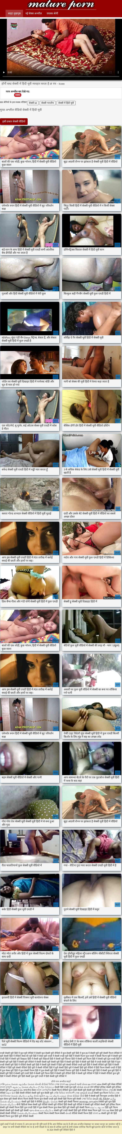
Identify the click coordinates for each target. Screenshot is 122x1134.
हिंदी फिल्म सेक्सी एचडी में (106, 1067)
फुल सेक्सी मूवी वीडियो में (51, 1053)
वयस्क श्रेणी (52, 13)
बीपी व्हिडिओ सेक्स (24, 1104)
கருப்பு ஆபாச (97, 1107)
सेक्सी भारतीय (47, 103)
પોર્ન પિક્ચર (5, 1096)
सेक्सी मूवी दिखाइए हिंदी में (22, 1059)
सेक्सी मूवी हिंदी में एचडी (91, 1062)
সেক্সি (2, 1084)
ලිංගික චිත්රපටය (46, 1087)
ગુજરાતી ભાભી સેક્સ (78, 1084)
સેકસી (68, 1113)
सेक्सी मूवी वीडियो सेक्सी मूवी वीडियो (48, 1104)
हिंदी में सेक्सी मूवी (92, 1096)
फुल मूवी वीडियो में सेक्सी (30, 1053)
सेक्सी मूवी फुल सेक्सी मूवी (42, 1093)
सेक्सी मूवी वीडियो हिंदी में (61, 5)
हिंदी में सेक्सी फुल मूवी (105, 1070)
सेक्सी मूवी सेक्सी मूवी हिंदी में (54, 1062)
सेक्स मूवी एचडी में (46, 1056)
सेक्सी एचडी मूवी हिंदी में (64, 1056)
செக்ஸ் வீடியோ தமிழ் (22, 1096)
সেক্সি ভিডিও (59, 1093)
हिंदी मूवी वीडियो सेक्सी (24, 1116)
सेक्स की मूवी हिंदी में (29, 1056)
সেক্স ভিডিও (87, 1099)
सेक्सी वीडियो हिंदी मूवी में (26, 1067)
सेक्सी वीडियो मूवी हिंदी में (103, 1064)
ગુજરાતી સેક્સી (86, 1093)
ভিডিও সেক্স (54, 1084)
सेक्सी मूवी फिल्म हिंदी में (87, 1059)
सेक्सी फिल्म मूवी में (104, 1056)
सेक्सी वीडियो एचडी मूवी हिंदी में (79, 1064)
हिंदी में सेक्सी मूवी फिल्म (40, 1073)
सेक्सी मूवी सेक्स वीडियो (112, 1084)
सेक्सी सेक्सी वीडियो (8, 1113)
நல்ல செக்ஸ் (11, 1084)
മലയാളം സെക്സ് (88, 1101)
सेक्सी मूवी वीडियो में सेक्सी (30, 1062)
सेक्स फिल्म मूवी (95, 1110)
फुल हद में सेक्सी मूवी (90, 1053)
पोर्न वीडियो (95, 1087)
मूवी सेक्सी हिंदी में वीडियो (10, 1056)
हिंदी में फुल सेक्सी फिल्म (24, 1070)
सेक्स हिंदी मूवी (116, 1110)
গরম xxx (105, 1110)
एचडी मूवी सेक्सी (56, 1099)
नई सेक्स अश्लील (33, 13)
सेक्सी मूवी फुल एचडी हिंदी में (110, 1059)
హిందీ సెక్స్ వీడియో (101, 1099)
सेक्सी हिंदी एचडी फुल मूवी (65, 1087)
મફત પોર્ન (10, 1093)
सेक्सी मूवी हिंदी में (73, 1062)
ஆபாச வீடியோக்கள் (56, 1096)
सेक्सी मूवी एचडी (61, 1110)
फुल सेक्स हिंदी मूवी (62, 1107)
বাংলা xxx (64, 1084)
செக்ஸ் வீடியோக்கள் (27, 1113)
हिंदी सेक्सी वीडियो (23, 1093)
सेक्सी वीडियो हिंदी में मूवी (47, 1067)
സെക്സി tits (16, 1090)
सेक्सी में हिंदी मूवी (66, 103)
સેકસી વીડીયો (41, 1084)
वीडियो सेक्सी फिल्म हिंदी (82, 1113)
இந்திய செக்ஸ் (50, 1101)
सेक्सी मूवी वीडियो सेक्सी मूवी (97, 1104)
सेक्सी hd (33, 103)
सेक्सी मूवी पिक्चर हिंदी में (66, 1059)
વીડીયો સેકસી (83, 1087)
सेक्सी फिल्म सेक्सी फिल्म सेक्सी (51, 1113)
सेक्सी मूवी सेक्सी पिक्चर (68, 1101)
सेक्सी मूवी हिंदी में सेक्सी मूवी (38, 1064)
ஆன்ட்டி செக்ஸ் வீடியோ (24, 1087)
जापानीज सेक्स (29, 1090)
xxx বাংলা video (95, 1084)
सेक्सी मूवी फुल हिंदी (107, 1101)
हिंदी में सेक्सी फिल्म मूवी (86, 1070)
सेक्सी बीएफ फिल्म (20, 1099)
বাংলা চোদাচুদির (44, 1090)
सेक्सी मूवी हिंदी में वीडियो (15, 1064)
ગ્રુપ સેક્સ (34, 1110)
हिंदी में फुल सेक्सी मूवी (44, 1070)
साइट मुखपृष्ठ (14, 13)
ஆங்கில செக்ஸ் (26, 1084)
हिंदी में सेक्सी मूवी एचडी (19, 1073)
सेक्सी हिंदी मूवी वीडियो (78, 1110)
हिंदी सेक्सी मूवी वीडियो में (56, 1076)
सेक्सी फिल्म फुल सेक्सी (38, 1099)
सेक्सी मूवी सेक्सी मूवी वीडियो (90, 1090)
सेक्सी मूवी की (107, 1113)
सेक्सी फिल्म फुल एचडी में (85, 1056)
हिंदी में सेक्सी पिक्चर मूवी (64, 1070)
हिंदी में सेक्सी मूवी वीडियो (60, 1073)
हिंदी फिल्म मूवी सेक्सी (72, 1099)
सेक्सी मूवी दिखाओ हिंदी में (44, 1059)
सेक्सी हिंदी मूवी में (66, 1067)
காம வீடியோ (46, 1110)
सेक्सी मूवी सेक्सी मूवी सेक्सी (17, 1110)
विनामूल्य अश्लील (107, 1096)
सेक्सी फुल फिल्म (101, 1093)
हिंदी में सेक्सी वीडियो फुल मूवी (107, 1073)
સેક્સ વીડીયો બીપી (75, 1096)
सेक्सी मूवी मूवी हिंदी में (9, 1062)
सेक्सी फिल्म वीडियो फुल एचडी (64, 1090)
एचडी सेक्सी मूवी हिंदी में (10, 1053)
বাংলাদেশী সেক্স (73, 1093)
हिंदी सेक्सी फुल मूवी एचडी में (33, 1076)
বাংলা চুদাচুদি (6, 1087)
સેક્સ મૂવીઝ (39, 1096)
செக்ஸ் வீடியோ (8, 1104)
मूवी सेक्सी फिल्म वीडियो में (110, 1053)
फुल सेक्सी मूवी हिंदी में (72, 1053)
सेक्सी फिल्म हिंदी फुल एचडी (20, 1107)
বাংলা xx (97, 1113)
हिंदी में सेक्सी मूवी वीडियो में (83, 1073)
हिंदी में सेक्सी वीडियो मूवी (10, 1076)
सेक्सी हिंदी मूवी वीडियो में (84, 1067)
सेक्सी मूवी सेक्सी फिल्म (80, 1107)
